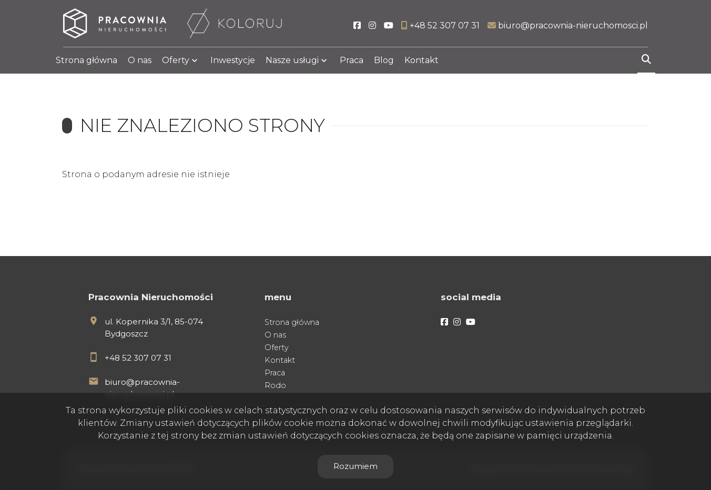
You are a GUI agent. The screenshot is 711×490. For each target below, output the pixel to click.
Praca (351, 64)
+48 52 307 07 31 (138, 358)
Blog (384, 64)
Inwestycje (232, 64)
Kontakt (421, 64)
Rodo (275, 385)
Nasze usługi (292, 64)
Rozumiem (355, 466)
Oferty (175, 64)
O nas (139, 64)
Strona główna (86, 64)
